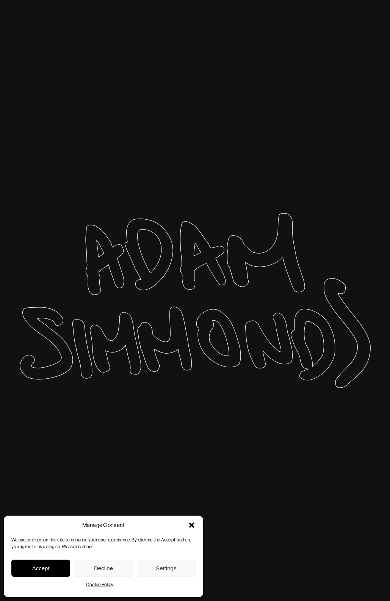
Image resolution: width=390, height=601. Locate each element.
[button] (192, 525)
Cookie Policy (100, 584)
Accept (41, 568)
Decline (103, 568)
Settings (166, 568)
